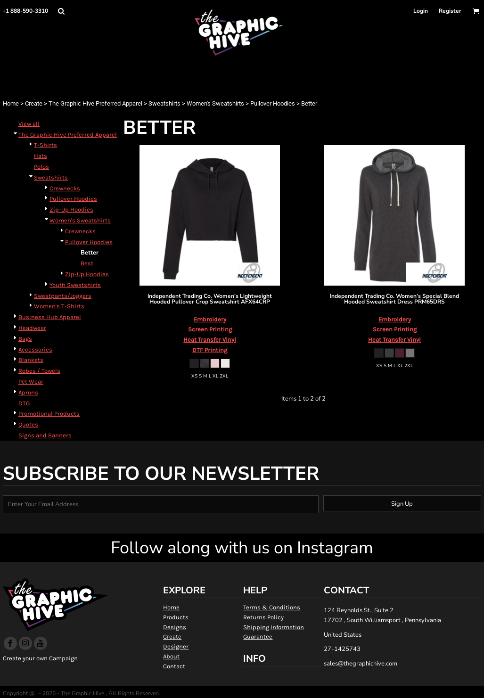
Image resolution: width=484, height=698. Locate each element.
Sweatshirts (164, 103)
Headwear (32, 327)
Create (33, 103)
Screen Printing (210, 329)
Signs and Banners (45, 435)
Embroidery (210, 319)
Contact (174, 666)
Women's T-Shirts (59, 306)
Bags (25, 338)
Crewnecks (64, 188)
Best (87, 263)
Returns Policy (263, 617)
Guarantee (257, 636)
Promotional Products (49, 413)
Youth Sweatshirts (75, 284)
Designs (174, 627)
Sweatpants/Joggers (62, 295)
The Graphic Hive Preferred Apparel (95, 103)
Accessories (35, 349)
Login (420, 11)
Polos (41, 166)
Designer (176, 646)
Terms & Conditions (271, 607)
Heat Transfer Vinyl (209, 339)
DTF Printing (209, 349)
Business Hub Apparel (49, 316)
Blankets (30, 359)
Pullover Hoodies (272, 103)
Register (450, 11)
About (171, 656)
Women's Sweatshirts (215, 103)
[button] (61, 11)
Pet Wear (30, 381)
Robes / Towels (39, 370)
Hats (40, 155)
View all (29, 123)
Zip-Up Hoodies (71, 209)
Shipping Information (273, 627)
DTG (24, 403)
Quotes (28, 424)
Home (11, 103)
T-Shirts (45, 144)
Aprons (28, 392)
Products (176, 617)
